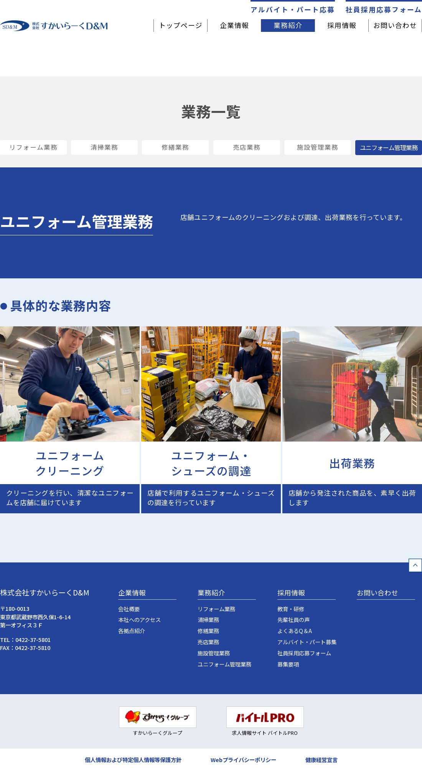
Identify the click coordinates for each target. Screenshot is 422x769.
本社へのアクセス (139, 620)
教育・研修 (290, 609)
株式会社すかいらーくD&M (44, 592)
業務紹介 (288, 25)
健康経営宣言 (321, 759)
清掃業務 (104, 147)
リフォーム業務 (33, 147)
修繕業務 (175, 147)
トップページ (181, 25)
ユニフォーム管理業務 (224, 664)
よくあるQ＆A (294, 631)
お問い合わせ (395, 25)
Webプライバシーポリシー (243, 759)
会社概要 (129, 609)
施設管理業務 (318, 147)
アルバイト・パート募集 (306, 642)
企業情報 (234, 25)
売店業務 (246, 147)
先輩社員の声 (293, 620)
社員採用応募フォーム (384, 9)
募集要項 (288, 664)
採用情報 (341, 25)
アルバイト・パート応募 (293, 9)
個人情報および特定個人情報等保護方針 (133, 759)
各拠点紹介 (131, 631)
